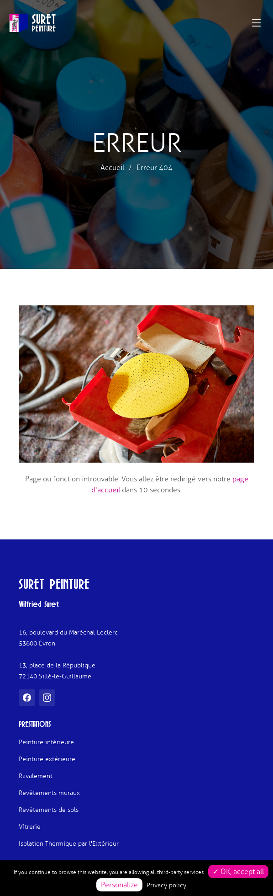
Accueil (112, 167)
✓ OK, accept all (238, 871)
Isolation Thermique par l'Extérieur (69, 844)
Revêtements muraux (49, 793)
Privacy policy (166, 885)
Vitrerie (30, 827)
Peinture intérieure (46, 742)
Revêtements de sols (49, 810)
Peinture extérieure (47, 759)
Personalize (119, 884)
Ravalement (35, 776)
